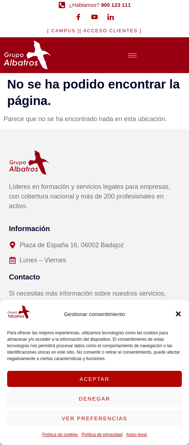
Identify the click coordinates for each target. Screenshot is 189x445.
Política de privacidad (102, 434)
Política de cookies (60, 434)
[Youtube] (94, 16)
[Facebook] (78, 16)
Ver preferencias (94, 418)
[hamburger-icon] (132, 55)
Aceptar (94, 379)
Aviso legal (136, 434)
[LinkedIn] (110, 16)
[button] (178, 313)
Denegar (94, 399)
